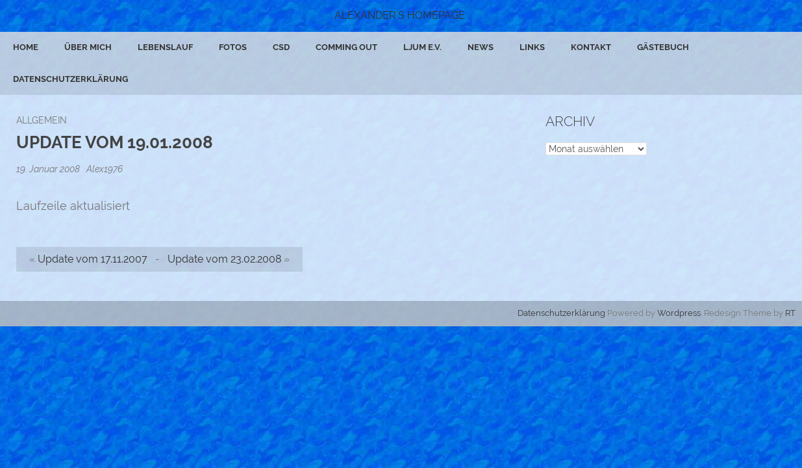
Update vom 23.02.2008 (224, 259)
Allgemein (41, 119)
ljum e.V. (422, 47)
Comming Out (346, 47)
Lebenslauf (165, 47)
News (481, 47)
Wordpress (679, 313)
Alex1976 (104, 168)
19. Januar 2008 (49, 168)
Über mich (88, 47)
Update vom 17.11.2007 (92, 259)
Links (532, 47)
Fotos (233, 47)
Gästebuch (663, 47)
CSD (281, 47)
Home (25, 47)
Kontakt (591, 47)
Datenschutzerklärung (70, 79)
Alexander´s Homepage (399, 15)
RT (790, 313)
